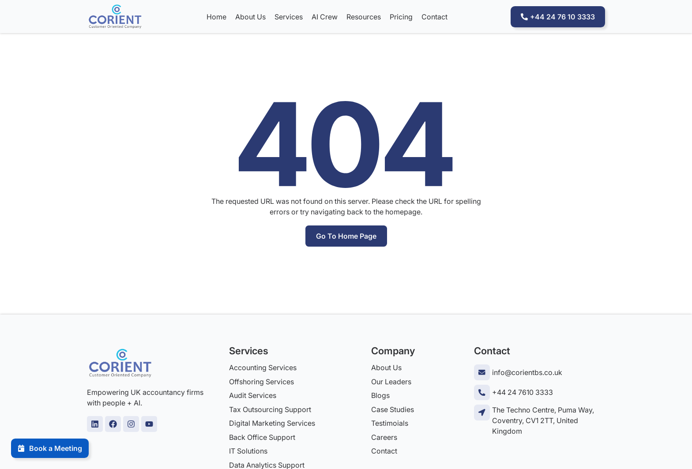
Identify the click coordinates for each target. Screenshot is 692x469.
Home (216, 16)
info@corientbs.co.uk (527, 372)
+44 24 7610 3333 (522, 392)
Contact (434, 16)
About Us (250, 16)
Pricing (400, 16)
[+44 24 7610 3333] (481, 392)
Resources (363, 16)
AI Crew (324, 16)
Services (288, 16)
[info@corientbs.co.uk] (481, 372)
